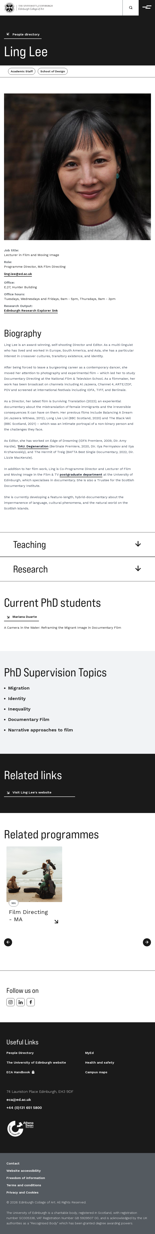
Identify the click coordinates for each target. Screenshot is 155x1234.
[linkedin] (21, 1002)
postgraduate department (81, 474)
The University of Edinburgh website (36, 1062)
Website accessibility (23, 1171)
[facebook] (31, 1002)
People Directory (20, 1053)
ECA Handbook (20, 1072)
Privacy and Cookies (22, 1192)
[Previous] (8, 942)
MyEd (89, 1053)
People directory (22, 34)
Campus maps (96, 1072)
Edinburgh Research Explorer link (31, 310)
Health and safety (99, 1062)
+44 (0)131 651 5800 (24, 1107)
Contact (13, 1163)
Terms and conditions (23, 1185)
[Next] (147, 942)
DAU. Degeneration (33, 446)
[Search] (131, 8)
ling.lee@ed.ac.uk (18, 274)
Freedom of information (25, 1178)
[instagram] (10, 1002)
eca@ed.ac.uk (18, 1099)
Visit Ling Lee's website (28, 792)
